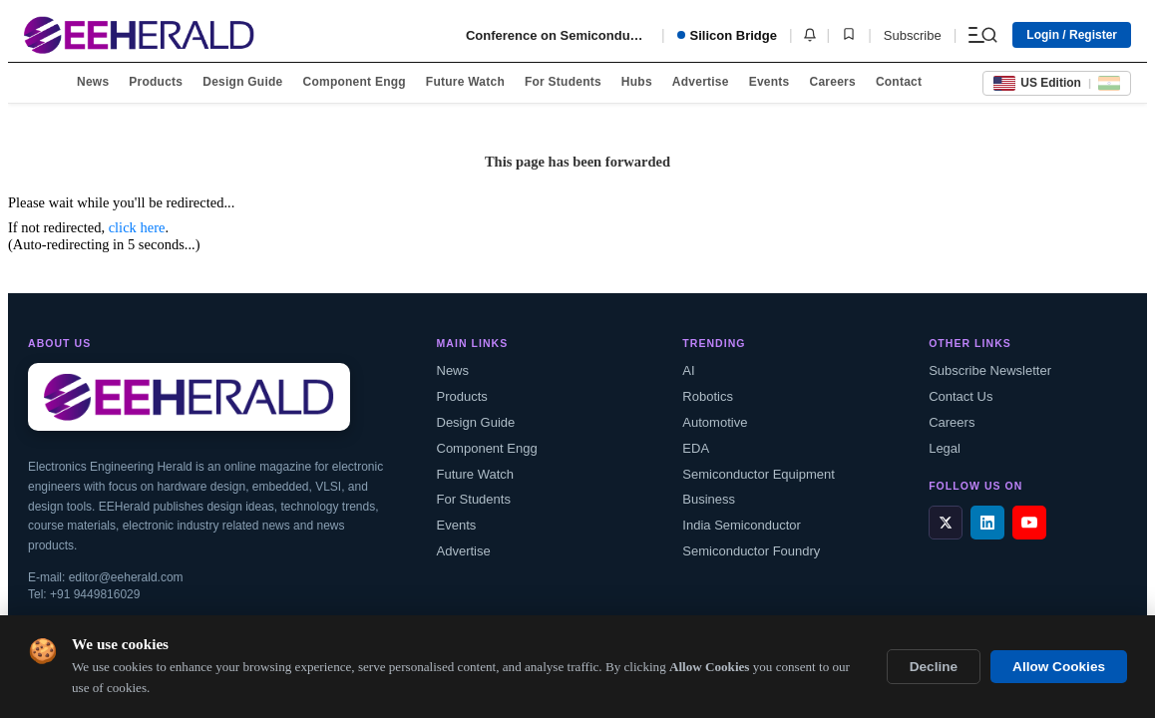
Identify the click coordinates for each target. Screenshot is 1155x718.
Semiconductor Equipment (758, 474)
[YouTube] (1029, 522)
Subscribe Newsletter (990, 370)
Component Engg (354, 82)
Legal (945, 448)
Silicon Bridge (727, 35)
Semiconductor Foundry (751, 550)
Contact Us (960, 396)
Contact (899, 82)
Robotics (707, 396)
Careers (832, 82)
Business (708, 499)
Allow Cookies (1058, 666)
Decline (934, 666)
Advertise (700, 82)
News (93, 82)
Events (769, 82)
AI (688, 370)
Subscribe (913, 35)
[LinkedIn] (987, 522)
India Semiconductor (741, 525)
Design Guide (242, 82)
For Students (563, 82)
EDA (695, 448)
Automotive (714, 422)
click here (137, 227)
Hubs (636, 82)
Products (156, 82)
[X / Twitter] (945, 522)
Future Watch (465, 82)
